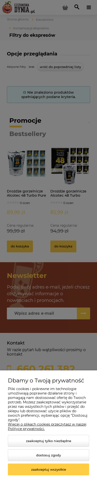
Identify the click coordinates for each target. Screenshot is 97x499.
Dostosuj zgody (48, 455)
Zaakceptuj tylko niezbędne (48, 441)
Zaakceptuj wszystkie (48, 469)
